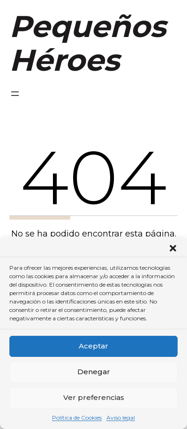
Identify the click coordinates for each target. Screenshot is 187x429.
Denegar (93, 371)
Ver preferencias (93, 397)
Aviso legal (120, 417)
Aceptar (93, 345)
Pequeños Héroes (87, 43)
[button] (173, 248)
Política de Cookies (77, 417)
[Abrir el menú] (15, 93)
